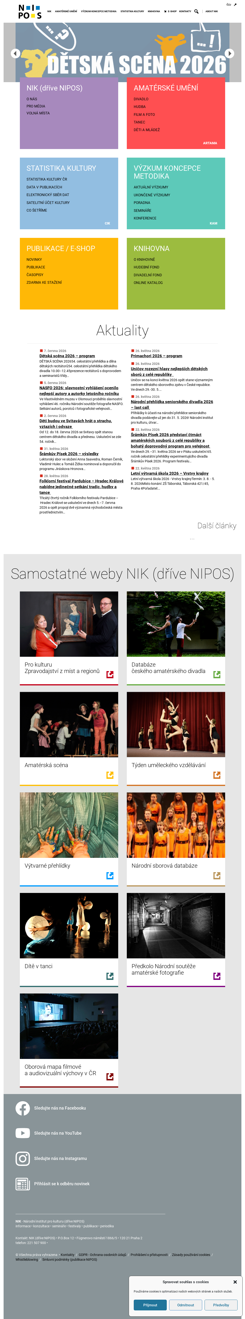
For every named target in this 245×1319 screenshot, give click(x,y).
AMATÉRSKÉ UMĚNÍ (66, 11)
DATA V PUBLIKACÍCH (44, 187)
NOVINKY (34, 259)
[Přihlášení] (235, 5)
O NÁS (32, 99)
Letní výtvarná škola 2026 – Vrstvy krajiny (170, 473)
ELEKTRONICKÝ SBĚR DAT (48, 195)
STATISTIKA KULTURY (133, 11)
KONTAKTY (185, 11)
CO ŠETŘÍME (37, 210)
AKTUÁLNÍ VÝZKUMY (151, 187)
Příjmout (150, 1305)
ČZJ (229, 4)
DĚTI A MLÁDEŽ (147, 130)
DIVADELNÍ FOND (148, 275)
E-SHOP (172, 11)
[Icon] (30, 14)
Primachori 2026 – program (156, 355)
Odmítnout (185, 1305)
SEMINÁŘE (142, 210)
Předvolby (221, 1305)
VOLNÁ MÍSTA (38, 113)
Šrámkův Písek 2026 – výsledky (69, 453)
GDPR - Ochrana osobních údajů (103, 1255)
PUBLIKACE (36, 267)
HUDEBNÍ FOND (146, 267)
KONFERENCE (145, 218)
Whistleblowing (27, 1259)
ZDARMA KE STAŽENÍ (44, 282)
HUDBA (140, 107)
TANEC (139, 122)
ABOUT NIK (212, 11)
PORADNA (142, 203)
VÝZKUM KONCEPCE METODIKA (99, 11)
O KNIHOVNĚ (144, 259)
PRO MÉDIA (36, 106)
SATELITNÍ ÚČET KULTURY (48, 203)
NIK (50, 11)
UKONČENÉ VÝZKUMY (152, 195)
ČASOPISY (35, 275)
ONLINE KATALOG (148, 283)
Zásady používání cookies (191, 1255)
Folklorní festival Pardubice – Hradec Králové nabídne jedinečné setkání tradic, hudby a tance (81, 487)
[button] (235, 1282)
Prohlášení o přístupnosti (149, 1255)
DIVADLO (141, 99)
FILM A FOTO (144, 114)
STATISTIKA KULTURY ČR (47, 179)
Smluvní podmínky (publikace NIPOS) (69, 1259)
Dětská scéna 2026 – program (67, 355)
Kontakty (68, 1255)
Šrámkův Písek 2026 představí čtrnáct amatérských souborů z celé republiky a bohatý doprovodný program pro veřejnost (170, 440)
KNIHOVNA (154, 11)
